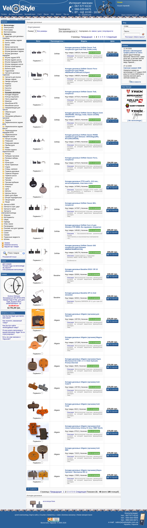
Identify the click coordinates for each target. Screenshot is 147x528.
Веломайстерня (30, 14)
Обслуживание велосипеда (13, 270)
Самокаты (7, 231)
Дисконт (58, 14)
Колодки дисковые (12, 92)
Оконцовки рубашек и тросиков (11, 117)
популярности (108, 31)
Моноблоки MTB (11, 103)
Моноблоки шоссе (12, 106)
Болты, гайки (10, 43)
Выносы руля (10, 69)
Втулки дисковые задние (14, 51)
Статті (39, 14)
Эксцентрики (10, 200)
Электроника (9, 28)
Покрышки (9, 141)
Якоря (7, 202)
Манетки (8, 101)
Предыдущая (86, 37)
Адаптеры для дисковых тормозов (12, 37)
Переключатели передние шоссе (9, 136)
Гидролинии (9, 71)
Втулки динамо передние (14, 49)
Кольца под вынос (12, 97)
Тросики (8, 180)
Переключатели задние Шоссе (12, 127)
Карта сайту (34, 515)
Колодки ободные (11, 95)
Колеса (7, 90)
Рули (7, 160)
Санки (6, 233)
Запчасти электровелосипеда (8, 212)
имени (94, 31)
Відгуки (46, 14)
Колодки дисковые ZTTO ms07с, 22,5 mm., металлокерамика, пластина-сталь (81, 182)
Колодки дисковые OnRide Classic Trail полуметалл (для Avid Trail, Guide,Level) (81, 48)
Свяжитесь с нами (54, 515)
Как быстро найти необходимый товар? (10, 326)
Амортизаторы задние (13, 40)
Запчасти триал (10, 209)
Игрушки (7, 215)
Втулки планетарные (13, 66)
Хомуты (8, 187)
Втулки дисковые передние (10, 54)
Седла (7, 167)
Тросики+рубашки (12, 182)
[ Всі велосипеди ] (135, 121)
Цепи (7, 189)
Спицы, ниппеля (11, 169)
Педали (8, 120)
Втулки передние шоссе (14, 64)
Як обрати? (7, 268)
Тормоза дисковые (12, 171)
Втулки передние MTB (13, 62)
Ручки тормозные (11, 165)
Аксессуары (8, 30)
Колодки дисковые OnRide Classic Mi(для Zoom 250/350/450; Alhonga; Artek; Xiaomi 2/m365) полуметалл (84, 114)
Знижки (4, 274)
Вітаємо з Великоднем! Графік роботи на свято (132, 52)
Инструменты (9, 217)
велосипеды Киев (49, 501)
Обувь (6, 220)
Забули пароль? (139, 37)
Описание (70, 56)
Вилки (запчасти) (11, 47)
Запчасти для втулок (13, 77)
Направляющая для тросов (11, 109)
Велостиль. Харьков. (48, 523)
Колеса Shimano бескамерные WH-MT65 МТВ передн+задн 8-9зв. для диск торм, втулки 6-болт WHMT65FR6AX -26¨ (14, 300)
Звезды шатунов (11, 81)
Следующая (111, 37)
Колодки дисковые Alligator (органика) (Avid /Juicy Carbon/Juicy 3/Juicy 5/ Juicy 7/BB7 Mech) (83, 427)
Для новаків (7, 264)
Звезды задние (10, 79)
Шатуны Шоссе (10, 193)
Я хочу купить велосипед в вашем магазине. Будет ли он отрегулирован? (14, 332)
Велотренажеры (10, 32)
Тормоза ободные (11, 173)
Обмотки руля (10, 112)
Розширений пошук (9, 257)
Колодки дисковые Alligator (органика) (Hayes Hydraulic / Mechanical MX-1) (83, 471)
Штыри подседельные (13, 198)
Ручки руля (9, 162)
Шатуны (8, 191)
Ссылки (43, 515)
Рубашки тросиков (12, 156)
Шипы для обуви (11, 195)
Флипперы (9, 184)
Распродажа (8, 226)
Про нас (66, 14)
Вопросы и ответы (8, 313)
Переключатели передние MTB (9, 131)
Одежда (7, 222)
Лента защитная (11, 99)
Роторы (8, 154)
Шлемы (6, 239)
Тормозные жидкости (12, 237)
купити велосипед (21, 515)
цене (99, 31)
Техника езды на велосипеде (13, 266)
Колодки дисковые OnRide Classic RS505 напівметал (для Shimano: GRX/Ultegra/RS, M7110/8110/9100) (82, 137)
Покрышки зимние (12, 143)
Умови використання (84, 515)
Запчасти (7, 34)
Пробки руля (10, 145)
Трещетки (8, 178)
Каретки (8, 86)
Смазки (6, 235)
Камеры (8, 84)
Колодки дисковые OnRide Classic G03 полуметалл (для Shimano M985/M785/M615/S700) (80, 247)
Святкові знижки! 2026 (132, 68)
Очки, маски (8, 224)
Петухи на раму (11, 139)
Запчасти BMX (9, 204)
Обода (7, 114)
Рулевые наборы (11, 158)
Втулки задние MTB (12, 58)
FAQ (52, 14)
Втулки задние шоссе (13, 60)
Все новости (136, 82)
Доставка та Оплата (15, 14)
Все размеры (42, 31)
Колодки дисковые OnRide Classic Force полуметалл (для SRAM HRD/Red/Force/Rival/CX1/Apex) (81, 70)
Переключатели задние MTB (12, 123)
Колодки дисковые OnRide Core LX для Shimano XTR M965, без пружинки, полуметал (83, 226)
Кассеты (8, 88)
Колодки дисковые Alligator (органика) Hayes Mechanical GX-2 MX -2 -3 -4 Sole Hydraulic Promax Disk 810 (83, 361)
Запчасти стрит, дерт (12, 207)
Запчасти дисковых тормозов (11, 74)
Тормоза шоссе (11, 176)
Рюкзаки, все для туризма (13, 228)
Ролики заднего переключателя (9, 151)
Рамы (7, 148)
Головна (4, 14)
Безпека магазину (68, 515)
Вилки (7, 45)
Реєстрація (129, 37)
